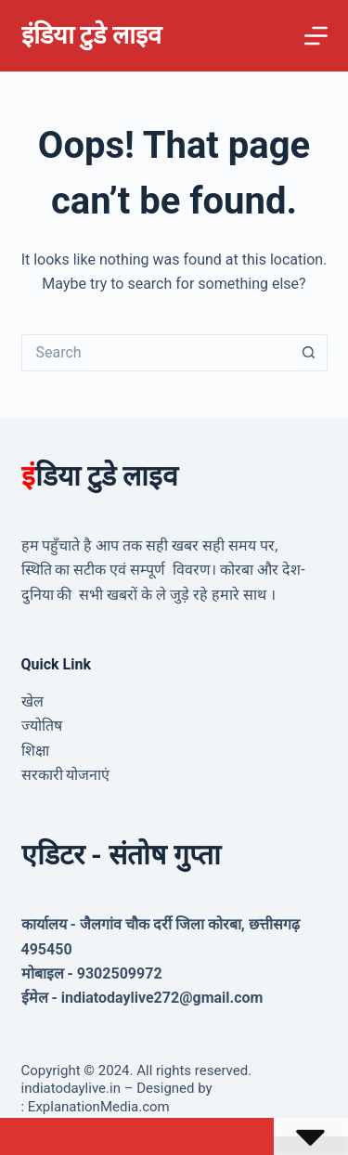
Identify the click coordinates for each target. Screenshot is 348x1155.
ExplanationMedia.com (97, 1106)
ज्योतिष (41, 725)
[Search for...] (155, 352)
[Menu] (316, 35)
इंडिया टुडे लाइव (91, 35)
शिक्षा (35, 750)
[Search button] (309, 352)
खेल (32, 701)
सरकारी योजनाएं (65, 775)
